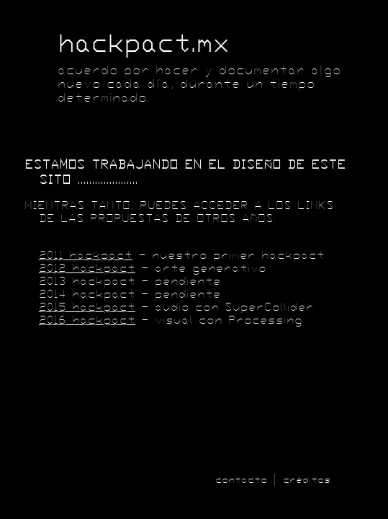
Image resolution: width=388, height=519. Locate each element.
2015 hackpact (87, 307)
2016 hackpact (87, 320)
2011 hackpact (85, 255)
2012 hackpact (87, 268)
